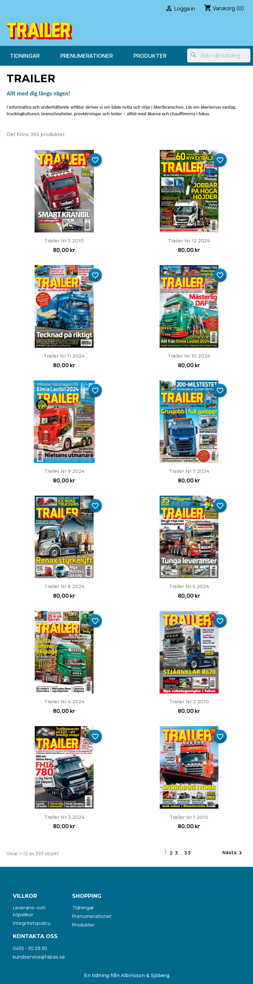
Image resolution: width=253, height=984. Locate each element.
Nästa (233, 853)
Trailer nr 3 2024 (64, 817)
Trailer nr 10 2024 (189, 356)
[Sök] (218, 55)
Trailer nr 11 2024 (64, 356)
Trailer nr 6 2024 (64, 586)
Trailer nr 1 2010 (189, 817)
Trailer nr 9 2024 (64, 471)
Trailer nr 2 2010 (189, 702)
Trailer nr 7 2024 (189, 471)
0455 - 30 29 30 (30, 948)
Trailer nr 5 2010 (64, 241)
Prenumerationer (86, 55)
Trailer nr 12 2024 (189, 241)
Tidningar (25, 55)
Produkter (149, 55)
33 (187, 853)
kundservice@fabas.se (39, 957)
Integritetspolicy (31, 923)
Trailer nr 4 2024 (64, 702)
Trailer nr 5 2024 (189, 586)
